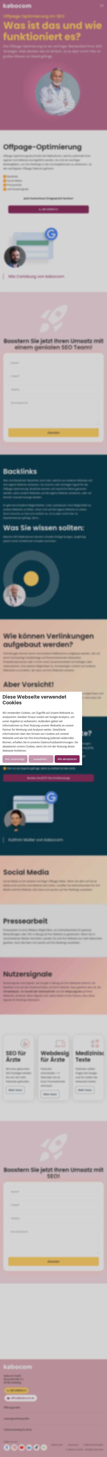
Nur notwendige (15, 759)
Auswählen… (41, 759)
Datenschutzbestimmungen (57, 742)
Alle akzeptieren (67, 759)
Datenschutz (101, 728)
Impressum (87, 728)
